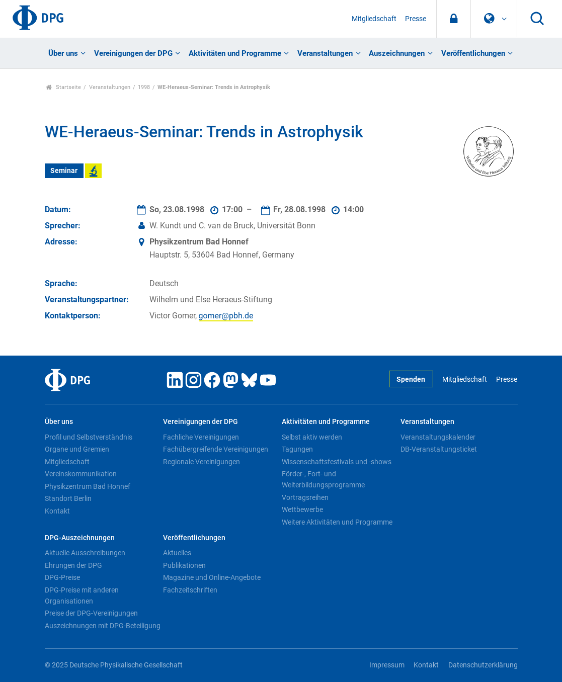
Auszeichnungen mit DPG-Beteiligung (102, 626)
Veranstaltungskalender (437, 437)
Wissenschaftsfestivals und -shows (336, 462)
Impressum (387, 665)
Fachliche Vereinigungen (201, 437)
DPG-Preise (62, 577)
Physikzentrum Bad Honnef (87, 486)
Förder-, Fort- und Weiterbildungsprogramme (323, 479)
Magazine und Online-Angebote (212, 577)
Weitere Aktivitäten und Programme (337, 522)
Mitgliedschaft (374, 19)
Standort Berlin (68, 498)
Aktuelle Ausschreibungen (85, 553)
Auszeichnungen (397, 53)
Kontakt (57, 511)
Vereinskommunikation (81, 474)
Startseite (64, 87)
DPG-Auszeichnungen (80, 538)
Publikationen (184, 565)
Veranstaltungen (325, 53)
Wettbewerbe (302, 509)
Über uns (63, 53)
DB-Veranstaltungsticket (438, 449)
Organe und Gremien (77, 449)
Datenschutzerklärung (483, 665)
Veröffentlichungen (473, 53)
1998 (144, 87)
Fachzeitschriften (190, 590)
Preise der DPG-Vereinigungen (91, 613)
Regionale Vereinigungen (201, 462)
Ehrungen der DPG (73, 565)
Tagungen (297, 449)
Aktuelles (177, 553)
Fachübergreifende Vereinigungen (215, 449)
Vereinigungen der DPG (133, 53)
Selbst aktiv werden (312, 437)
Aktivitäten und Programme (235, 53)
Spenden (410, 379)
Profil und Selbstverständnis (88, 437)
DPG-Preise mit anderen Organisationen (82, 595)
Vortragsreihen (305, 497)
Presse (415, 19)
